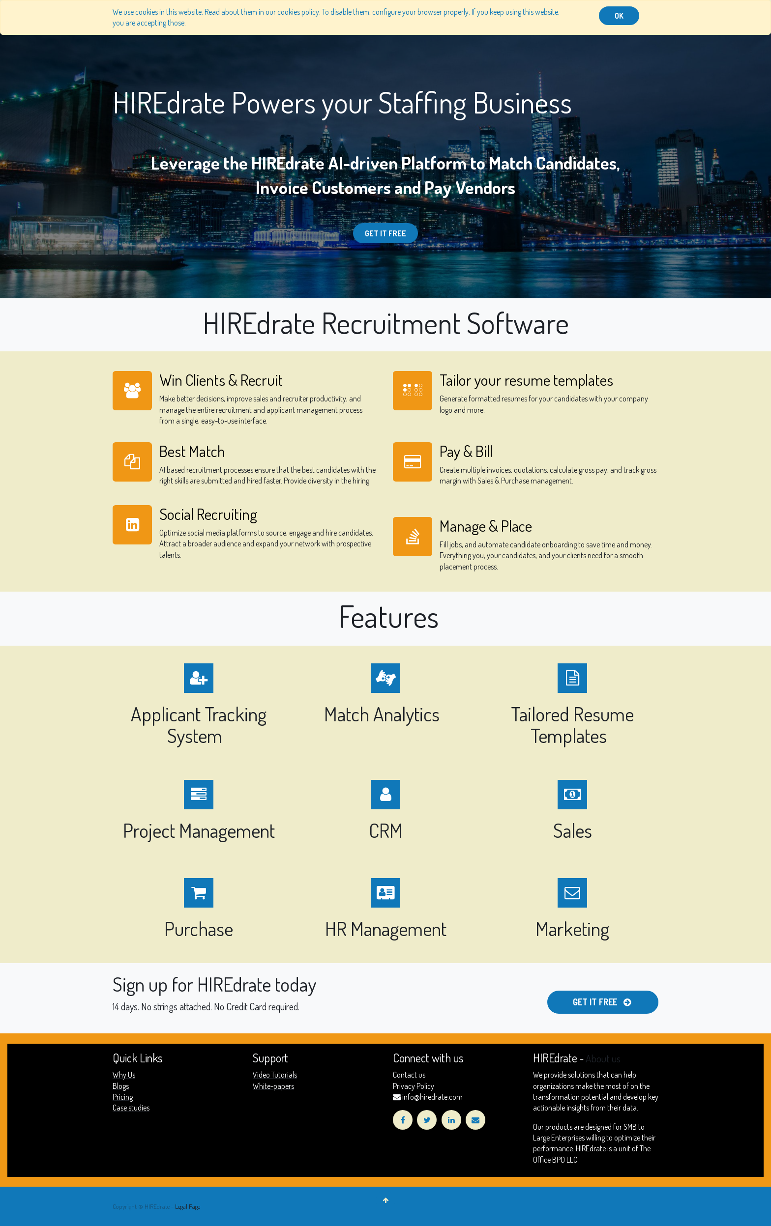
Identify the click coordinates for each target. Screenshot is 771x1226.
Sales (572, 830)
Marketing (572, 928)
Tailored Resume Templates (572, 724)
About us (603, 1058)
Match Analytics (384, 713)
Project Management (199, 830)
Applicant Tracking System (199, 724)
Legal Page (187, 1206)
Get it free (603, 1002)
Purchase (198, 928)
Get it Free (385, 233)
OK (619, 16)
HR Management (385, 928)
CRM (386, 830)
